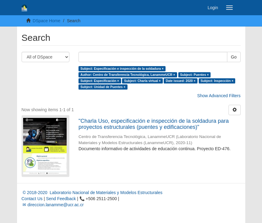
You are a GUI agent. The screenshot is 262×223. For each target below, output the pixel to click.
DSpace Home (46, 20)
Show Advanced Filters (218, 95)
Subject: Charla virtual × (142, 81)
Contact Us (32, 198)
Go (234, 57)
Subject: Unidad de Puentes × (102, 87)
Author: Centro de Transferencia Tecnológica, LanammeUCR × (127, 74)
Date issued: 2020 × (181, 81)
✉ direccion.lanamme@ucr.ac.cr (53, 204)
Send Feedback (61, 198)
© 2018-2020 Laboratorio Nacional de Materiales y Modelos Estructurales (92, 192)
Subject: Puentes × (194, 74)
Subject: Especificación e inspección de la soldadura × (121, 68)
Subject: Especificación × (99, 81)
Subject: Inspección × (217, 81)
